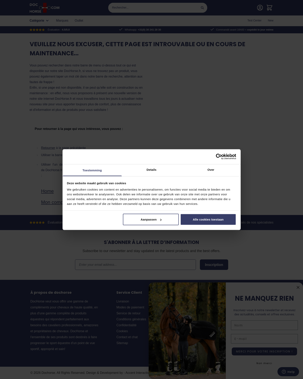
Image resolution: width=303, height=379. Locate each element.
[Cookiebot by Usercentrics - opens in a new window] (218, 157)
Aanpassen (151, 219)
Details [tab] (152, 169)
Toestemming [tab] (92, 170)
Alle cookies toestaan (208, 219)
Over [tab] (210, 169)
